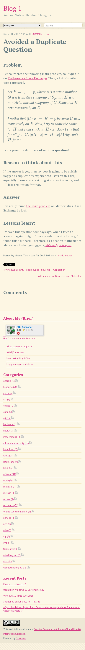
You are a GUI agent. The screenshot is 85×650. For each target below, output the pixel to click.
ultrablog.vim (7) (12, 555)
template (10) (10, 549)
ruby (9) (7, 530)
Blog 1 (12, 8)
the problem (38, 206)
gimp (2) (7, 412)
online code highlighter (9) (17, 511)
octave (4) (8, 499)
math (60, 255)
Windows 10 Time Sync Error (18, 595)
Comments (38, 34)
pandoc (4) (8, 517)
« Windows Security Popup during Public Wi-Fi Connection (34, 269)
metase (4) (8, 493)
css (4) (6, 399)
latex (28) (8, 455)
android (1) (9, 380)
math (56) (8, 480)
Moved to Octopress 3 (14, 584)
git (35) (7, 418)
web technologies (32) (15, 567)
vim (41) (7, 561)
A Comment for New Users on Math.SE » (59, 276)
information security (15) (16, 443)
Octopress (21, 638)
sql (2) (6, 536)
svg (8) (6, 542)
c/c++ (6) (7, 393)
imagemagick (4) (12, 437)
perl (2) (7, 524)
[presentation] (24, 91)
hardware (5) (9, 424)
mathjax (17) (10, 486)
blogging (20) (10, 387)
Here (5, 338)
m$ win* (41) (9, 474)
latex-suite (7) (10, 461)
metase (68, 255)
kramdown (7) (10, 449)
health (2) (8, 430)
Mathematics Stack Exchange (27, 78)
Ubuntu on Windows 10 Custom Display (23, 589)
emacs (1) (8, 405)
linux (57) (8, 468)
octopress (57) (10, 505)
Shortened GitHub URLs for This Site (21, 601)
